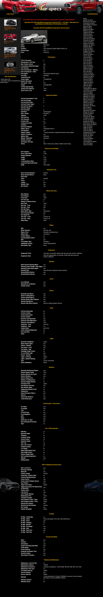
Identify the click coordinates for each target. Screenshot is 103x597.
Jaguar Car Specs (88, 82)
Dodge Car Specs (88, 49)
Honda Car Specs (88, 73)
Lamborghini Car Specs (90, 88)
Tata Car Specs (87, 137)
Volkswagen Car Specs (90, 141)
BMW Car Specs (88, 31)
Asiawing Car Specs (89, 23)
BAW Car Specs (87, 28)
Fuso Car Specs (87, 62)
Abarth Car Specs (88, 20)
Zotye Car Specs (88, 144)
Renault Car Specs (88, 121)
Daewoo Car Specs (88, 43)
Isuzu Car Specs (88, 79)
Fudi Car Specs (87, 60)
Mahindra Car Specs (89, 95)
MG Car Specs (87, 107)
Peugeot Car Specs (88, 116)
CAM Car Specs (87, 34)
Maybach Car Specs (89, 101)
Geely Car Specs (88, 65)
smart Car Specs (88, 130)
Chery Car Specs (88, 37)
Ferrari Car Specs (88, 54)
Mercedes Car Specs (89, 106)
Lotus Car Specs (88, 93)
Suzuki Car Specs (88, 135)
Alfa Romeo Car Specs (89, 21)
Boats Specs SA (5, 79)
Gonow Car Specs (88, 67)
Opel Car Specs (87, 115)
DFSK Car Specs (88, 48)
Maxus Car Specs (88, 99)
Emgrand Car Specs (88, 51)
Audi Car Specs (87, 26)
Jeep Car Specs (87, 84)
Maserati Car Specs (89, 98)
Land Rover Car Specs (89, 90)
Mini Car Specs (87, 109)
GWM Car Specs (88, 68)
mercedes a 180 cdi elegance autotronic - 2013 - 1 (10, 56)
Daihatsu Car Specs (88, 45)
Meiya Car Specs (88, 104)
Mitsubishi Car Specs (89, 110)
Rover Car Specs (88, 126)
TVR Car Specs (87, 140)
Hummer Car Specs (88, 74)
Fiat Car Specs (87, 56)
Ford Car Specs (87, 57)
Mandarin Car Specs (89, 96)
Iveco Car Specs (88, 81)
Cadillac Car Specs (88, 32)
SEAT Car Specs (88, 129)
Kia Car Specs (87, 87)
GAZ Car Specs (87, 63)
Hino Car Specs (87, 71)
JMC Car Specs (87, 85)
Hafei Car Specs (88, 70)
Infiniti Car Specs (88, 77)
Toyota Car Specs (88, 138)
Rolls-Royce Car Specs (90, 124)
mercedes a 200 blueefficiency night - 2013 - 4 (10, 70)
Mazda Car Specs (88, 102)
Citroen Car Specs (88, 42)
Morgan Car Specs (88, 112)
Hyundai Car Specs (88, 76)
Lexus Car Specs (88, 91)
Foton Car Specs (88, 59)
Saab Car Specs (87, 127)
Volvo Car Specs (88, 143)
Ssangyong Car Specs (89, 132)
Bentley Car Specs (88, 29)
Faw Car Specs (87, 53)
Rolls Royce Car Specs (89, 123)
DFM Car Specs (87, 46)
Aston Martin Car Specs (90, 25)
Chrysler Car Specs (88, 40)
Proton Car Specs (88, 120)
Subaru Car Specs (88, 134)
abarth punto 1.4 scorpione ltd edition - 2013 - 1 (10, 28)
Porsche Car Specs (88, 118)
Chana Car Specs (88, 35)
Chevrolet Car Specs (89, 39)
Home (85, 18)
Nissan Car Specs (88, 113)
